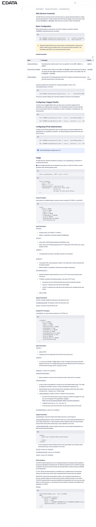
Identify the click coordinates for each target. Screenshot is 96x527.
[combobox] (84, 3)
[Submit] (75, 3)
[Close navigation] (22, 9)
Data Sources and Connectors (51, 9)
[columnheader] (34, 60)
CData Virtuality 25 (39, 9)
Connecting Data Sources (64, 9)
